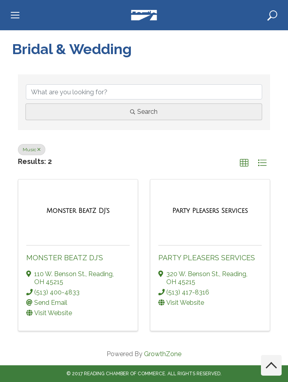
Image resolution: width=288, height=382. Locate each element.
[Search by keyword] (144, 91)
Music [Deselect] (32, 149)
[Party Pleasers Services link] (210, 211)
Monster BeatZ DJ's (64, 257)
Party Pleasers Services (206, 257)
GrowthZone (162, 354)
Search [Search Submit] (144, 111)
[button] (244, 163)
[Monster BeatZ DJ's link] (78, 211)
